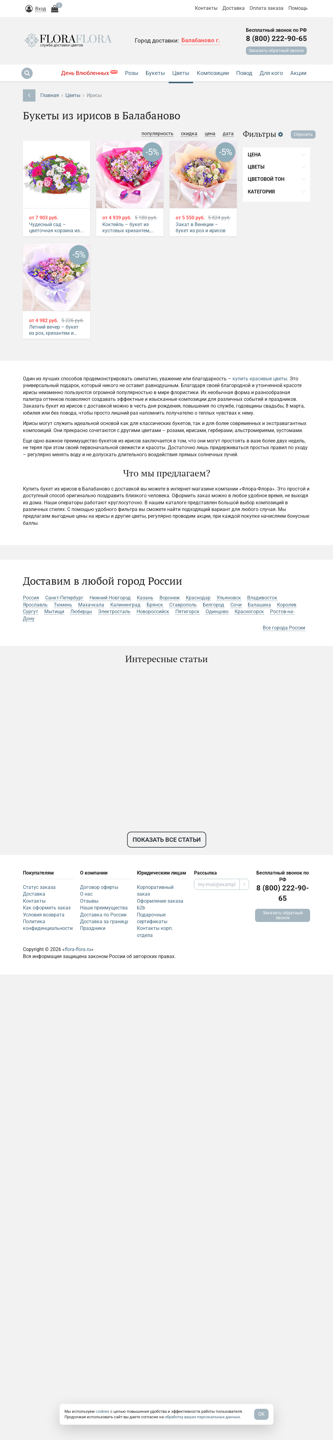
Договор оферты (99, 887)
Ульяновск (229, 598)
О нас (86, 894)
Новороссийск (153, 611)
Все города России (284, 628)
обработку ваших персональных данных (202, 1417)
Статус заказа (39, 887)
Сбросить (303, 134)
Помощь (298, 8)
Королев (286, 605)
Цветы (72, 95)
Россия (31, 598)
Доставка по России (103, 915)
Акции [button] (298, 73)
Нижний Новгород (110, 598)
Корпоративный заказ (155, 890)
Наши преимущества (104, 908)
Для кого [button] (271, 73)
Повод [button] (244, 73)
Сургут (30, 611)
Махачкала (91, 605)
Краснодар (198, 598)
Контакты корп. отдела (155, 931)
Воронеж (169, 598)
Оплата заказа (267, 8)
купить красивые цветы (259, 379)
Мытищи (54, 611)
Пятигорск (187, 611)
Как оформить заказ (47, 908)
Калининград (125, 605)
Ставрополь (183, 605)
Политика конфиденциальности (48, 925)
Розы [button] (131, 73)
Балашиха (259, 605)
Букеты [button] (155, 73)
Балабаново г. (200, 40)
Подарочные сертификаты (152, 918)
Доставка (233, 8)
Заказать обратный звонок (276, 50)
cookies (102, 1411)
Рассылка (205, 873)
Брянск (155, 605)
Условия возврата (43, 915)
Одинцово (217, 611)
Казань (145, 598)
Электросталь (114, 611)
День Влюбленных (89, 73)
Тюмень (63, 605)
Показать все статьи (167, 839)
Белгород (213, 605)
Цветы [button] (180, 73)
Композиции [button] (213, 73)
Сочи (236, 605)
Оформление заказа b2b (160, 904)
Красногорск (249, 611)
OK (261, 1414)
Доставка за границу (104, 921)
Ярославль (35, 605)
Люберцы (81, 611)
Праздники (92, 928)
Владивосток (262, 598)
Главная (49, 95)
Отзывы (89, 901)
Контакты (206, 8)
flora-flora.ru (78, 949)
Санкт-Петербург (64, 598)
